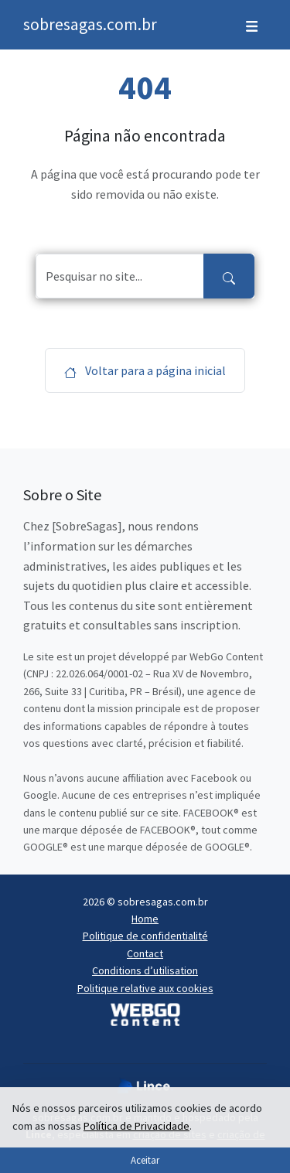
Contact (145, 953)
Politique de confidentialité (145, 936)
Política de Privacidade (136, 1126)
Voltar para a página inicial (145, 370)
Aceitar (145, 1160)
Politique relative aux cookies (145, 988)
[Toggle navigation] (252, 25)
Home (145, 919)
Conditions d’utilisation (145, 970)
